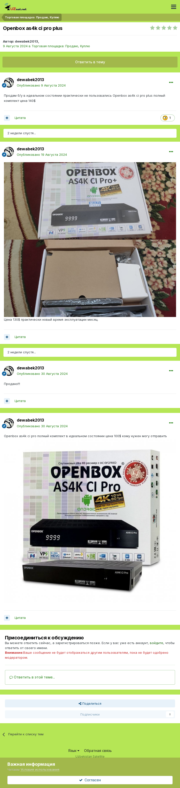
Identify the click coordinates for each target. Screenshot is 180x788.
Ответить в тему (90, 62)
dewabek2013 (26, 41)
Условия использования (40, 769)
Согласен (90, 780)
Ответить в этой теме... (32, 677)
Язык (73, 750)
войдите (156, 643)
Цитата (20, 118)
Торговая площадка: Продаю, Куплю (61, 46)
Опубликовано (41, 85)
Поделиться (90, 703)
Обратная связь (98, 750)
